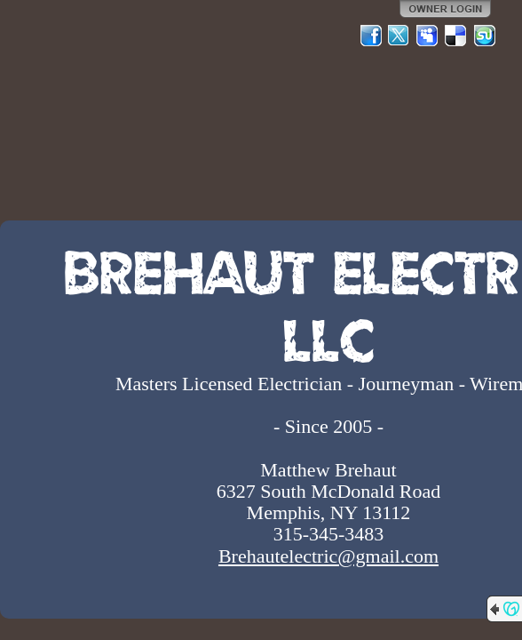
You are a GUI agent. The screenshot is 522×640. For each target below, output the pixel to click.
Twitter (399, 35)
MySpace (427, 35)
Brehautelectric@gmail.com (328, 556)
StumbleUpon (484, 35)
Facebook (371, 35)
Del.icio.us (456, 35)
